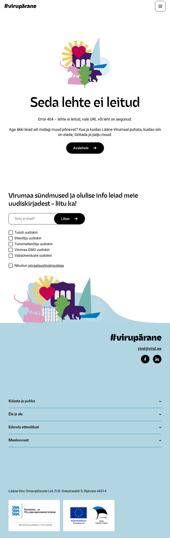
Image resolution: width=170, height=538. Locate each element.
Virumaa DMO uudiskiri (32, 250)
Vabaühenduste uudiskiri (33, 256)
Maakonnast (19, 440)
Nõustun (39, 266)
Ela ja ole (16, 414)
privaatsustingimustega (46, 266)
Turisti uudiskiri (26, 232)
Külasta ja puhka (22, 401)
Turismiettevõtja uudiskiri (34, 244)
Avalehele (81, 148)
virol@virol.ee (149, 348)
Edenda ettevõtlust (24, 427)
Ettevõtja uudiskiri (28, 238)
